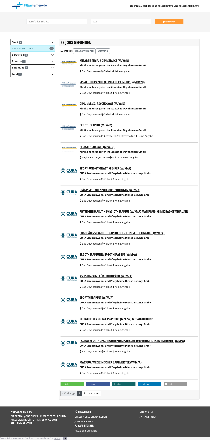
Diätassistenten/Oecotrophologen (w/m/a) (110, 190)
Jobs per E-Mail (84, 421)
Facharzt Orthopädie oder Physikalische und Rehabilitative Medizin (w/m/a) (132, 340)
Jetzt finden (169, 21)
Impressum (146, 412)
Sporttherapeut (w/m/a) (96, 297)
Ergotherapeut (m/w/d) (96, 125)
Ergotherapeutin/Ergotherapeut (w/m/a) (108, 254)
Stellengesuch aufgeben (91, 416)
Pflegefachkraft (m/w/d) (97, 146)
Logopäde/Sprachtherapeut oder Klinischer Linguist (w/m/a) (122, 233)
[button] (32, 42)
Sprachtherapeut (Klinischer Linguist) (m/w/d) (112, 82)
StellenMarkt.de (21, 423)
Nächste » (94, 393)
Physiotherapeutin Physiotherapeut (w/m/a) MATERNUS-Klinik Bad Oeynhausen (134, 211)
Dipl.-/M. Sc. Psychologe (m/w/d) (102, 103)
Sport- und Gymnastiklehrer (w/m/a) (105, 168)
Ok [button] (64, 438)
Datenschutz (147, 417)
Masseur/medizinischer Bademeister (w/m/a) (111, 362)
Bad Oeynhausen (33, 48)
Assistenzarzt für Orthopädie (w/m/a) (106, 276)
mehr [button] (57, 438)
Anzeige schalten (86, 430)
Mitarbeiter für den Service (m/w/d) (104, 60)
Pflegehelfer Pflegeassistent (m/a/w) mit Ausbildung (117, 319)
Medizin (103, 51)
